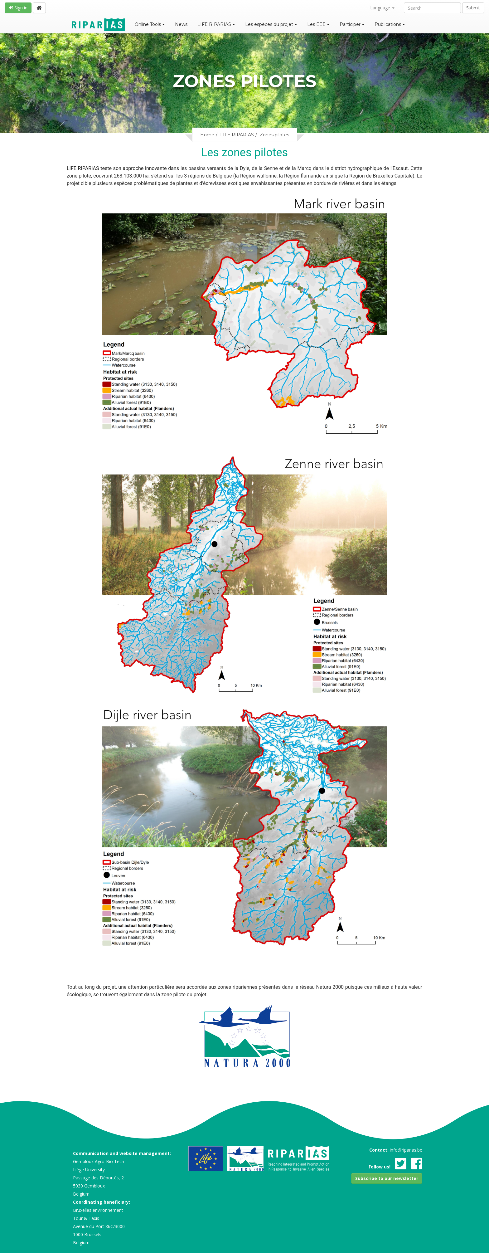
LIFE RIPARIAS (216, 24)
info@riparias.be (406, 1150)
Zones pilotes (274, 135)
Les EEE (318, 24)
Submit (473, 8)
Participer (352, 24)
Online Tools (150, 24)
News (181, 24)
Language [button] (382, 8)
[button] (386, 1178)
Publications (390, 24)
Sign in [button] (18, 8)
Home (207, 135)
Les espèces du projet (271, 24)
